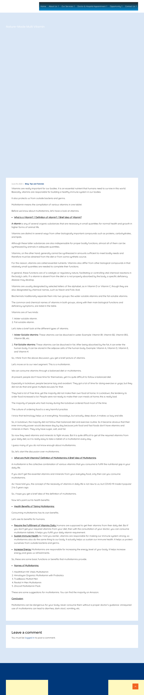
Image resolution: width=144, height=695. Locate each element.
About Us (56, 6)
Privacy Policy (113, 691)
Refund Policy (132, 693)
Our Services (70, 6)
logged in (30, 637)
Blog (24, 184)
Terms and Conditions (93, 691)
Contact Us (131, 6)
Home (47, 6)
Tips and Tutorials (35, 184)
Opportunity (116, 6)
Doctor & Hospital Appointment (94, 6)
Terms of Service (131, 691)
